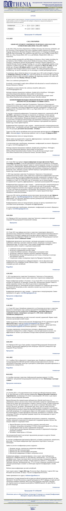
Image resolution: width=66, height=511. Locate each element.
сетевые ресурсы (20, 10)
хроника (19, 8)
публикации (28, 8)
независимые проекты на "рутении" (41, 10)
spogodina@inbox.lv (25, 325)
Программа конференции (14, 296)
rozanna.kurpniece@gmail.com (15, 326)
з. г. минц (56, 8)
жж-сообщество (28, 10)
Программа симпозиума (13, 383)
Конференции (56, 155)
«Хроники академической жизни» (33, 19)
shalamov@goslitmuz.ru (32, 475)
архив (23, 8)
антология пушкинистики (37, 8)
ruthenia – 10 (12, 10)
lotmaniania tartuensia (48, 8)
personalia (6, 10)
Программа (9, 350)
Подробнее (9, 267)
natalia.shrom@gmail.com (31, 323)
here (28, 74)
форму (19, 133)
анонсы (14, 8)
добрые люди (53, 10)
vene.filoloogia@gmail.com (24, 196)
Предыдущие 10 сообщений (33, 34)
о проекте (10, 8)
